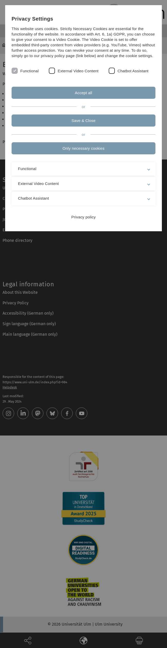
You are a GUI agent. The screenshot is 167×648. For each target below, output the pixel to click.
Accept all (83, 93)
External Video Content (78, 71)
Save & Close (83, 120)
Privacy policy (83, 217)
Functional (29, 71)
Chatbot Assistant (133, 71)
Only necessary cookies (83, 148)
